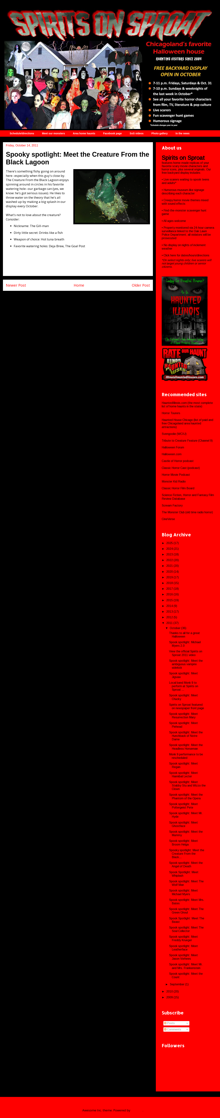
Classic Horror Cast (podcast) (181, 467)
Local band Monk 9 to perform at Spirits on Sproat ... (183, 686)
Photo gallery (159, 133)
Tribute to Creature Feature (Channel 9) (187, 440)
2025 (170, 543)
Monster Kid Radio (174, 481)
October (175, 628)
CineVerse (168, 519)
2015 (170, 600)
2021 (170, 565)
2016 (170, 594)
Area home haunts (84, 133)
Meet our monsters (53, 133)
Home (79, 285)
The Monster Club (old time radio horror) (187, 512)
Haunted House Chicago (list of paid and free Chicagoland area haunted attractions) (187, 423)
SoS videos (136, 133)
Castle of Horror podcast (178, 461)
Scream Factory (172, 505)
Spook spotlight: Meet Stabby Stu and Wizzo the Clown (187, 785)
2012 (170, 617)
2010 (170, 991)
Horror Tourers (171, 413)
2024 (170, 548)
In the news (183, 133)
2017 (170, 588)
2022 (170, 560)
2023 (170, 554)
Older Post (141, 285)
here (173, 255)
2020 (170, 571)
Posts (169, 1023)
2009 (170, 997)
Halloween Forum (173, 447)
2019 (170, 577)
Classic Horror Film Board (178, 488)
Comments (172, 1029)
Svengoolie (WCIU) (174, 433)
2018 (170, 583)
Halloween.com (172, 454)
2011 (169, 623)
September (177, 984)
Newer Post (16, 285)
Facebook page (112, 133)
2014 (170, 605)
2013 (170, 611)
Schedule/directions (22, 133)
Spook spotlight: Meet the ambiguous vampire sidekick (186, 664)
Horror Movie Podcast (176, 474)
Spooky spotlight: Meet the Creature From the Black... (186, 854)
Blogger (136, 1110)
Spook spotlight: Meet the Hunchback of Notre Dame (186, 736)
